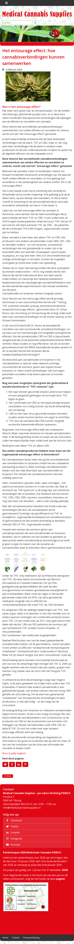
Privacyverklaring (31, 937)
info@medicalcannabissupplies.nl (21, 807)
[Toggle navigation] (6, 3)
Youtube (12, 844)
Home (5, 937)
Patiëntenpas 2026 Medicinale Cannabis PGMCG (32, 852)
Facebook (13, 820)
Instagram (13, 838)
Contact (16, 937)
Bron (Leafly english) (14, 753)
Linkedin (12, 832)
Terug (8, 776)
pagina (60, 878)
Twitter (12, 826)
